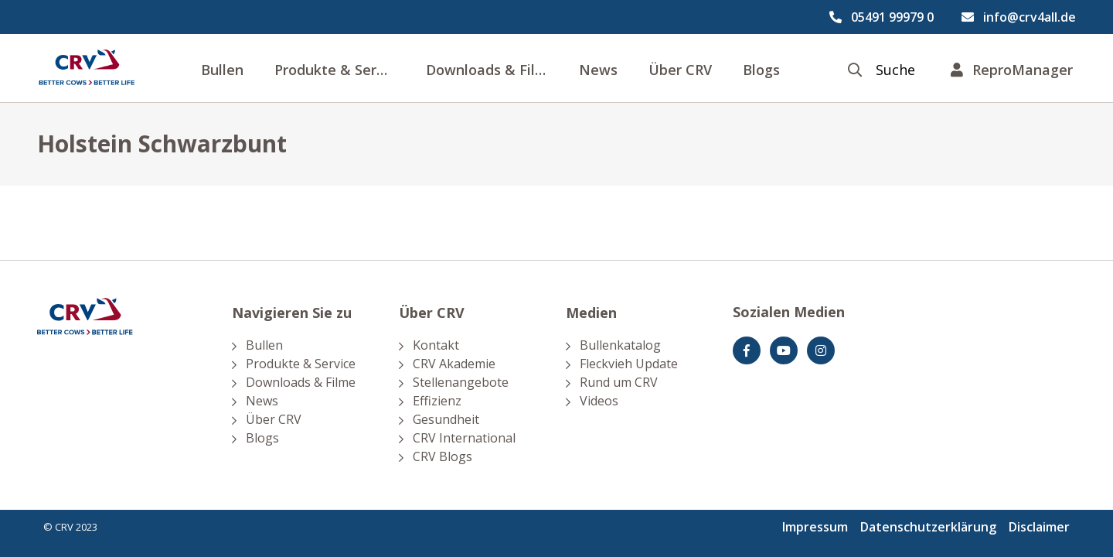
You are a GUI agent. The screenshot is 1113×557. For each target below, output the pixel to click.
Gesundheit (446, 419)
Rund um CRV (619, 382)
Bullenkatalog (620, 345)
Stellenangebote (461, 382)
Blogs (761, 69)
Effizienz (437, 400)
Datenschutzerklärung (928, 526)
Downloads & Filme (491, 69)
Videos (599, 400)
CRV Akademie (454, 363)
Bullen (222, 69)
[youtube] (784, 350)
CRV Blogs (442, 456)
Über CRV (680, 69)
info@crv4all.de (1029, 17)
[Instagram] (821, 350)
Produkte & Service (338, 69)
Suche (895, 70)
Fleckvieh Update (629, 363)
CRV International (464, 437)
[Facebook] (747, 350)
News (598, 69)
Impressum (815, 526)
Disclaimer (1039, 526)
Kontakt (436, 345)
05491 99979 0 (892, 17)
